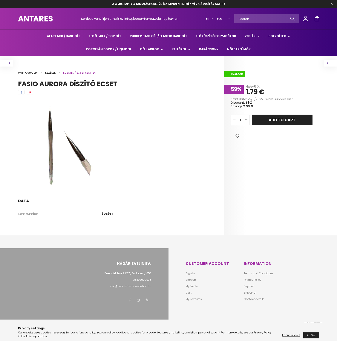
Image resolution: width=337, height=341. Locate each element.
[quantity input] (240, 120)
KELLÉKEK (179, 49)
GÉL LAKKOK (150, 49)
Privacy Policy (252, 279)
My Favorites (194, 299)
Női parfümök (239, 49)
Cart (188, 292)
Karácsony (209, 49)
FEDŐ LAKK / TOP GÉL (105, 36)
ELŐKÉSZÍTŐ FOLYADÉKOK (216, 36)
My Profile (192, 286)
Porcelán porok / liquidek (108, 49)
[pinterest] (30, 92)
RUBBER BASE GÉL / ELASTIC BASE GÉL (158, 36)
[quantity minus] (234, 120)
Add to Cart (282, 120)
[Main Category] (28, 72)
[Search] (266, 18)
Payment (249, 286)
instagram (138, 300)
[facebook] (21, 92)
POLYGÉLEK (277, 36)
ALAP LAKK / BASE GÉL (63, 36)
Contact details (254, 299)
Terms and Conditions (258, 273)
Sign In (190, 273)
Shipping (250, 292)
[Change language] (208, 18)
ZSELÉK (250, 36)
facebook (130, 300)
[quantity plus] (246, 120)
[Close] (331, 4)
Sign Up (191, 279)
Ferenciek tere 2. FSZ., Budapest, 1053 (127, 273)
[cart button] (316, 18)
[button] (237, 136)
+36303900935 (141, 280)
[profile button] (305, 18)
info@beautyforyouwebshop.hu (130, 286)
